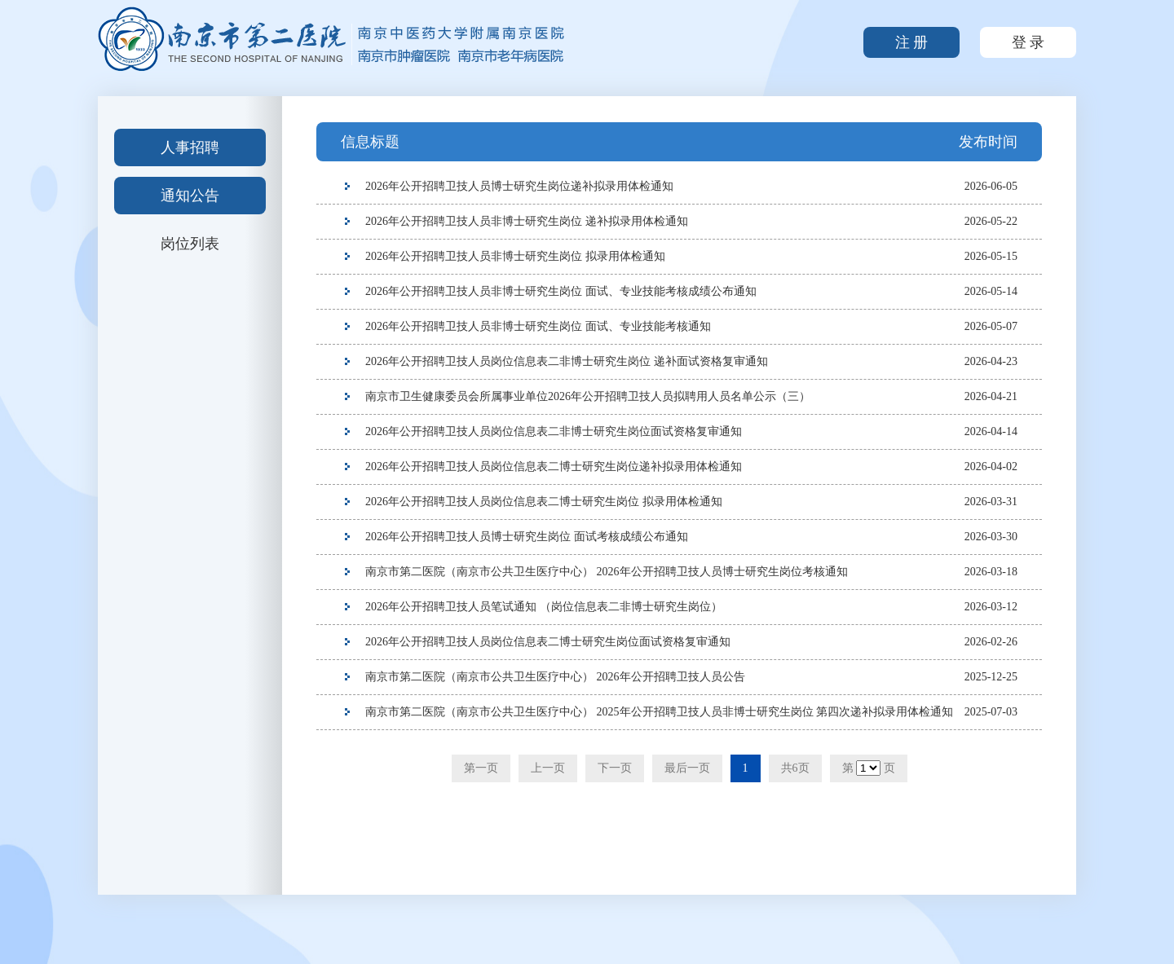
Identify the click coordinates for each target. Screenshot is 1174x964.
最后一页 (687, 768)
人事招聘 (190, 147)
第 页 (868, 768)
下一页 (615, 768)
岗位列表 (190, 243)
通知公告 (190, 195)
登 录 (1028, 42)
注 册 (912, 42)
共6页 (795, 768)
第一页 (481, 768)
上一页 (548, 768)
